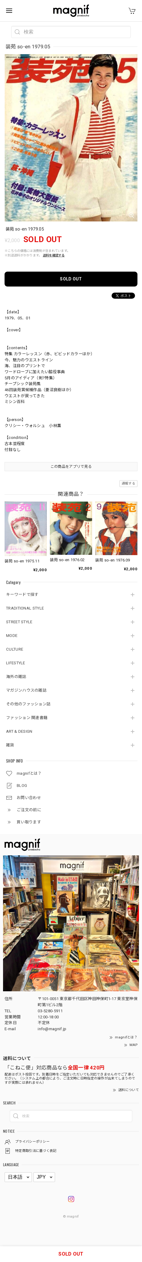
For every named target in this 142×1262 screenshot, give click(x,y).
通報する (128, 483)
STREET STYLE (19, 622)
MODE (11, 635)
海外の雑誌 (16, 676)
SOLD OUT (71, 278)
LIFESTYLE (15, 663)
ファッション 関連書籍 (26, 717)
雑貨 (10, 745)
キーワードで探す (22, 594)
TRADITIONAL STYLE (25, 608)
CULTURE (14, 649)
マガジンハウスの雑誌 (26, 690)
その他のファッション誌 (28, 704)
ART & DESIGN (19, 731)
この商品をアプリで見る (71, 466)
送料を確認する (54, 255)
